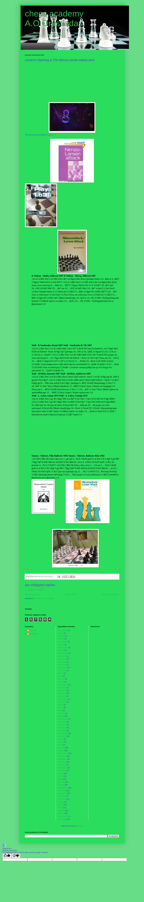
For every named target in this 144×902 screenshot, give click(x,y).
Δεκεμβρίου (62, 659)
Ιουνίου (60, 673)
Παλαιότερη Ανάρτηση (110, 594)
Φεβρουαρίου (63, 648)
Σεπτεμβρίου (62, 630)
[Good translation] (6, 855)
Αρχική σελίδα (71, 594)
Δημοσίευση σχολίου (36, 590)
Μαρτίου (61, 639)
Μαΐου (60, 676)
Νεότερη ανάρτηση (33, 594)
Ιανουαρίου (62, 656)
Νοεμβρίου (62, 662)
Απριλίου (61, 636)
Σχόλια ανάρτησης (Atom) (44, 598)
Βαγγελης (33, 630)
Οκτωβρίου (62, 665)
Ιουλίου (60, 633)
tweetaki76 (34, 634)
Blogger (79, 826)
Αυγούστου (62, 670)
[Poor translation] (15, 855)
